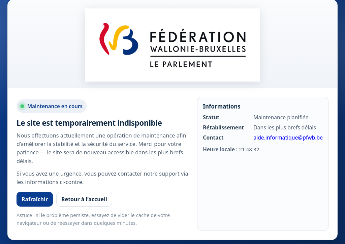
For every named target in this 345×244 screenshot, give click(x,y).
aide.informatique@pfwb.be (288, 137)
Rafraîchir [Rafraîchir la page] (35, 199)
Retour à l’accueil (84, 199)
